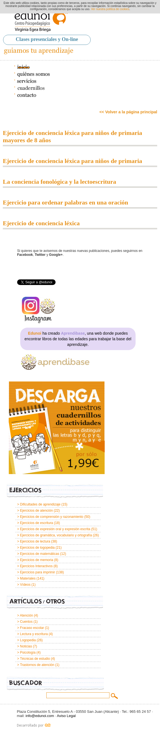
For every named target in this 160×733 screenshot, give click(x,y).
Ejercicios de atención (36, 511)
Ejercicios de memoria (36, 560)
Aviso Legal (66, 716)
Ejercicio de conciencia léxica (41, 223)
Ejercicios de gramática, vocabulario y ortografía (56, 535)
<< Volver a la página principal (128, 112)
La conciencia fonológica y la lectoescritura (59, 181)
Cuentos (26, 622)
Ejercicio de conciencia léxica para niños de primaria (72, 160)
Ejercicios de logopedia (37, 548)
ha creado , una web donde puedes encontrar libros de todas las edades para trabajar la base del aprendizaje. (77, 339)
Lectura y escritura (34, 634)
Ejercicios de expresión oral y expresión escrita (55, 529)
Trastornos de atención (37, 665)
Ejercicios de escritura (36, 523)
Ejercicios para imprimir (37, 572)
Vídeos (25, 585)
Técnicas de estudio (35, 659)
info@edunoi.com (40, 716)
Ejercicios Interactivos (36, 566)
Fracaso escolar (32, 628)
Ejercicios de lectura (35, 541)
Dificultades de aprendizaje (40, 504)
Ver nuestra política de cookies (110, 9)
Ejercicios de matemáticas (39, 554)
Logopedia (28, 640)
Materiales (27, 578)
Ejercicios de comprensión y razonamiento (51, 517)
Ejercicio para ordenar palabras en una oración (65, 202)
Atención (26, 615)
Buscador (55, 684)
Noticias (26, 646)
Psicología (27, 652)
